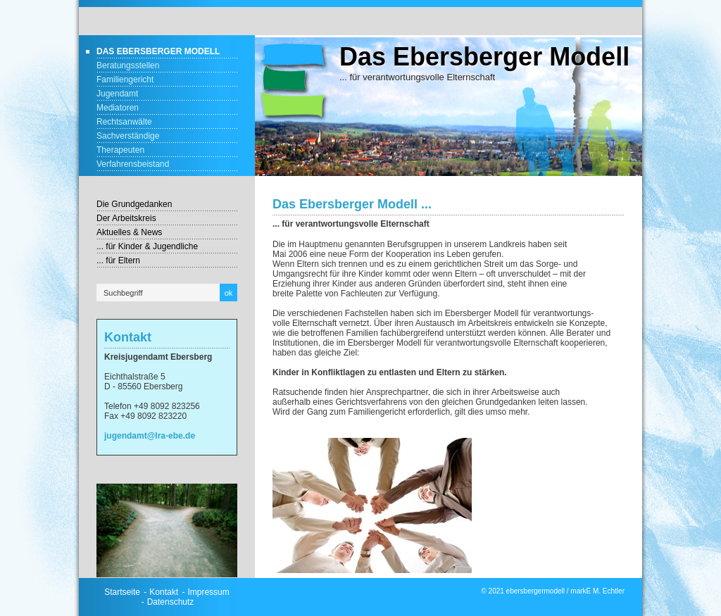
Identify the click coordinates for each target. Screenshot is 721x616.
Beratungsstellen (127, 65)
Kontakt (163, 592)
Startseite (122, 592)
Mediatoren (117, 108)
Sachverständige (127, 136)
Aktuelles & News (129, 232)
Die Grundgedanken (134, 204)
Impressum (208, 592)
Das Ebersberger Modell (158, 51)
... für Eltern (118, 260)
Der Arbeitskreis (126, 218)
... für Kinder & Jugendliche (147, 246)
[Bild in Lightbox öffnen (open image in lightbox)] (166, 530)
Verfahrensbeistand (132, 164)
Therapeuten (120, 150)
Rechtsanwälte (124, 122)
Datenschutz (170, 602)
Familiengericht (124, 79)
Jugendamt (117, 94)
